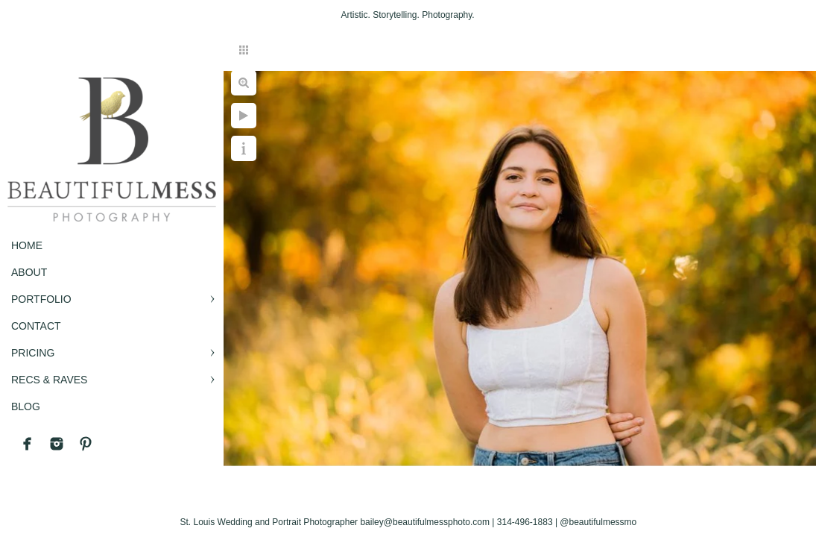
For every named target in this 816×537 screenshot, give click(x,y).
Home (26, 245)
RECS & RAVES (49, 380)
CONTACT (36, 326)
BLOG (25, 406)
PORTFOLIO (41, 299)
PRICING (32, 353)
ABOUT (29, 272)
